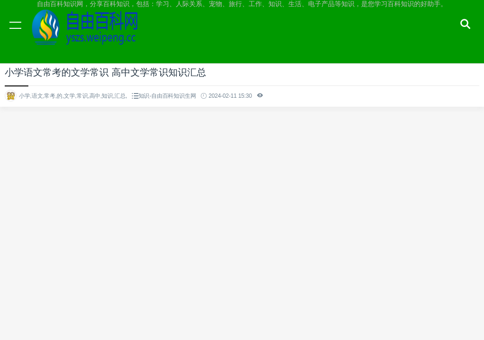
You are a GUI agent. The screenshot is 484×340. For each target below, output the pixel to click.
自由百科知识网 (90, 34)
